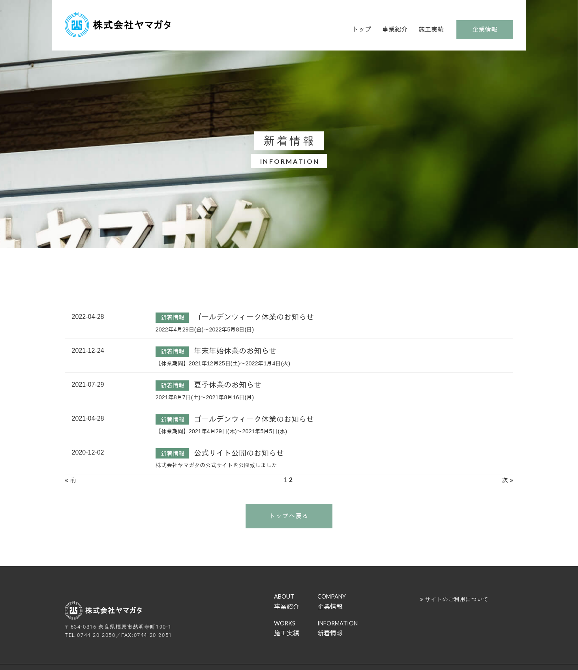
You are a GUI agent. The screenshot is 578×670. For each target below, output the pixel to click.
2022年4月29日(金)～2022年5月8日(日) (205, 329)
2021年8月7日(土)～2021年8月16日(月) (205, 397)
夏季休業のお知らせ (227, 385)
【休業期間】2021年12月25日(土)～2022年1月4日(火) (223, 363)
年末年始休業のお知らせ (235, 351)
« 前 (70, 480)
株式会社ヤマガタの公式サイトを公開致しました (216, 465)
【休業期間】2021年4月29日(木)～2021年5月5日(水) (221, 431)
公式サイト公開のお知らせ (239, 453)
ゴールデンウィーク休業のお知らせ (254, 317)
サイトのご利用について (457, 599)
